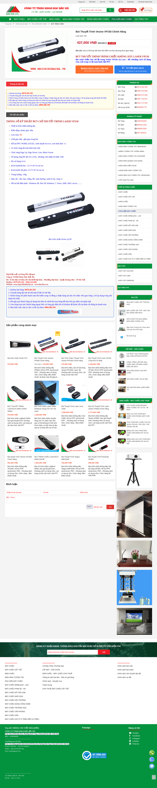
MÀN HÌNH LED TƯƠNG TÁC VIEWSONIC (134, 175)
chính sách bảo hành (125, 670)
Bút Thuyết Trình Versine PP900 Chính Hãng (43, 359)
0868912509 (142, 129)
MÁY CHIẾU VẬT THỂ (36, 19)
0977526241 (142, 133)
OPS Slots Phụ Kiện (126, 180)
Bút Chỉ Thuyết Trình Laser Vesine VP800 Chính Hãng (98, 407)
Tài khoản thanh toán (145, 2)
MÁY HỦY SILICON (125, 271)
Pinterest (135, 744)
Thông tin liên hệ (17, 84)
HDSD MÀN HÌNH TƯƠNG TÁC (130, 170)
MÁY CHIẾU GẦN (125, 254)
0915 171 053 (142, 103)
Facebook (136, 736)
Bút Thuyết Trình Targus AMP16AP (70, 458)
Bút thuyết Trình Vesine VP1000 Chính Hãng (19, 458)
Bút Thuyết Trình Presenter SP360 (98, 458)
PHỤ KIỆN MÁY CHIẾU (122, 19)
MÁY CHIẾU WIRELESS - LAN (129, 216)
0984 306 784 (129, 10)
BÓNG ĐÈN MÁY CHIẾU (98, 19)
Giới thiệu (92, 2)
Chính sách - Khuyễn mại (52, 681)
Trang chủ (81, 2)
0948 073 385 (142, 95)
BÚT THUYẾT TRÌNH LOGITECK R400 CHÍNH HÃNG (17, 408)
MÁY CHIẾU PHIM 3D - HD (128, 221)
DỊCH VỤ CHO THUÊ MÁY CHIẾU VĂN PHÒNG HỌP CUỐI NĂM (138, 416)
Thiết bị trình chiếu (22, 24)
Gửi (110, 507)
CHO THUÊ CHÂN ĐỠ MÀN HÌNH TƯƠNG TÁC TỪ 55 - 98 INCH (137, 407)
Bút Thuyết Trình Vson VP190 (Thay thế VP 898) (99, 359)
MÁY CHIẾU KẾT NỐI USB (128, 225)
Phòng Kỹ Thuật (134, 116)
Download (130, 2)
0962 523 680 (142, 91)
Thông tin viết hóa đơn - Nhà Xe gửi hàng (58, 677)
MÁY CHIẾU (19, 19)
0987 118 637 (142, 99)
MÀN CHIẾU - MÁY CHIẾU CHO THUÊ (134, 401)
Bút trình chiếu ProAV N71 (17, 358)
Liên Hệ (102, 2)
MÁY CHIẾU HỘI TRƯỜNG (128, 235)
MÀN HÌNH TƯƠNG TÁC (74, 19)
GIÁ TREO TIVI (141, 19)
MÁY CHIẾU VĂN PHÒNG (128, 249)
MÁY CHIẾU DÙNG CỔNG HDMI (130, 240)
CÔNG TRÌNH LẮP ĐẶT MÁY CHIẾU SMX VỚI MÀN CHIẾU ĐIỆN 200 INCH (137, 364)
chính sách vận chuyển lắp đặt (129, 674)
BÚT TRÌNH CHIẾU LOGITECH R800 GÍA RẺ (46, 458)
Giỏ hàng (145, 9)
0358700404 (142, 121)
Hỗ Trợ (120, 2)
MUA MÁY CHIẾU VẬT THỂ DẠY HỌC (138, 303)
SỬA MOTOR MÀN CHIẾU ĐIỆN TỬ (138, 388)
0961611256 (142, 125)
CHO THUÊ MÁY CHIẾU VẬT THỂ (55, 689)
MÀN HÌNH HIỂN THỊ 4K (127, 166)
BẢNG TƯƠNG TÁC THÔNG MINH (131, 151)
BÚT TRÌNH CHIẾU (57, 24)
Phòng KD (134, 83)
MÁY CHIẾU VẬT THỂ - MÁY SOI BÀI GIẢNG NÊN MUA (138, 312)
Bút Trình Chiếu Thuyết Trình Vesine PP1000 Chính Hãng (72, 359)
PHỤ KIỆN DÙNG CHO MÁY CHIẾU (137, 372)
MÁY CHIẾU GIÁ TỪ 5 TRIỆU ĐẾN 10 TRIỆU (134, 259)
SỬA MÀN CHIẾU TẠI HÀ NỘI (137, 379)
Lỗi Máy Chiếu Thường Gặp (53, 666)
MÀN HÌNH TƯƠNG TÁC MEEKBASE (132, 146)
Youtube (135, 733)
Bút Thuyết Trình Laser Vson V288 (72, 407)
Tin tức (111, 2)
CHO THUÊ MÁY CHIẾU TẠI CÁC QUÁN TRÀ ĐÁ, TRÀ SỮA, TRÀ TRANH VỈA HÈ (139, 424)
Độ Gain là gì (131, 336)
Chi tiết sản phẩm (17, 115)
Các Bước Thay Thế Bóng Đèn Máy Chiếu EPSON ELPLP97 (137, 355)
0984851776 (142, 107)
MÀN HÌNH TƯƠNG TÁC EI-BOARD (131, 156)
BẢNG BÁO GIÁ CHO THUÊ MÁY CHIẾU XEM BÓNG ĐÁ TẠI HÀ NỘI (139, 441)
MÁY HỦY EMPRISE (126, 280)
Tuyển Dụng (47, 685)
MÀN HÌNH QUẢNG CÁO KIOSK (130, 161)
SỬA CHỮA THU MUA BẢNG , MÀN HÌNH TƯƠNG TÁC (137, 320)
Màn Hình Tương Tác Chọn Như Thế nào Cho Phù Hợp (138, 328)
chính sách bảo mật (125, 666)
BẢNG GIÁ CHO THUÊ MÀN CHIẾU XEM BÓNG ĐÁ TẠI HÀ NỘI (138, 433)
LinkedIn (135, 741)
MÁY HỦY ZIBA (124, 276)
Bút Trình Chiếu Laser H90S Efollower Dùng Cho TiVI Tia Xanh (45, 408)
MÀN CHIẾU (54, 19)
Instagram (136, 738)
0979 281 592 (142, 87)
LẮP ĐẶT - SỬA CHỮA (134, 349)
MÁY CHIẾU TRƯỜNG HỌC (128, 245)
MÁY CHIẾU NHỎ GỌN (127, 230)
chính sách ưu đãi (124, 677)
